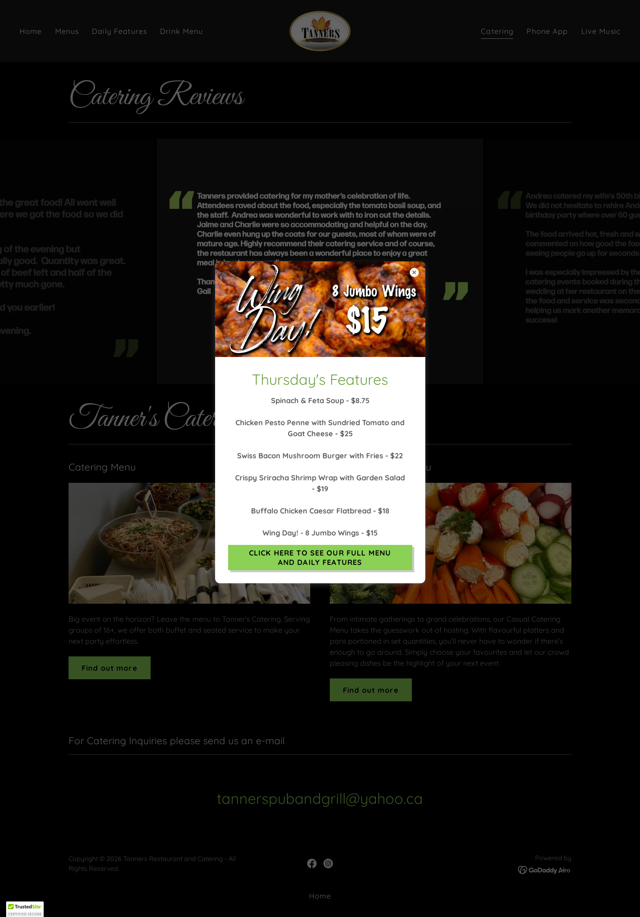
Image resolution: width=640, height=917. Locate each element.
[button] (25, 909)
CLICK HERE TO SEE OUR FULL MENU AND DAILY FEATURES (320, 557)
